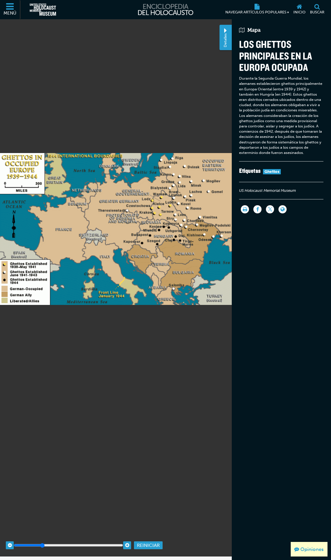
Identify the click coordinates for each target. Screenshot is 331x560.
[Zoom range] (68, 537)
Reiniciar (148, 537)
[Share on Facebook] (257, 209)
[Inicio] (299, 9)
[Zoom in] (127, 537)
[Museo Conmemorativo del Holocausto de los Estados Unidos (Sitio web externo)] (43, 9)
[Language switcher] (282, 209)
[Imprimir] (245, 209)
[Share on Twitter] (270, 209)
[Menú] (10, 9)
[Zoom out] (10, 537)
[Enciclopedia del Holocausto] (165, 9)
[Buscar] (317, 9)
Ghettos (271, 171)
